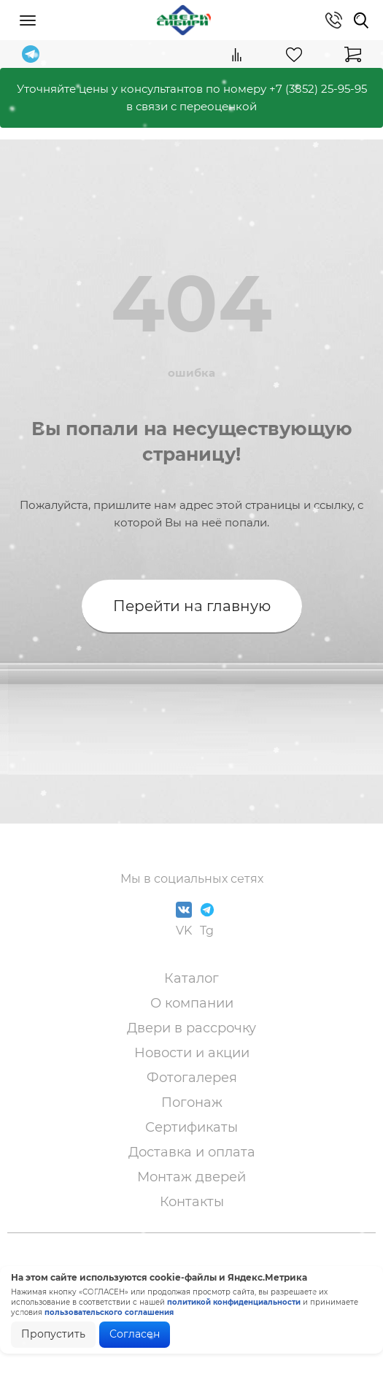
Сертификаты (191, 1127)
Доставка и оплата (191, 1152)
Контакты (192, 1202)
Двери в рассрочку (191, 1028)
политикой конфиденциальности (234, 1302)
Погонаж (192, 1102)
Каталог (191, 978)
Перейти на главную (192, 606)
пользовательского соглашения (109, 1312)
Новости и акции (191, 1053)
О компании (191, 1003)
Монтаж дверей (191, 1177)
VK (184, 919)
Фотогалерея (192, 1078)
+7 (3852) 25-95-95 (318, 89)
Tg (207, 919)
